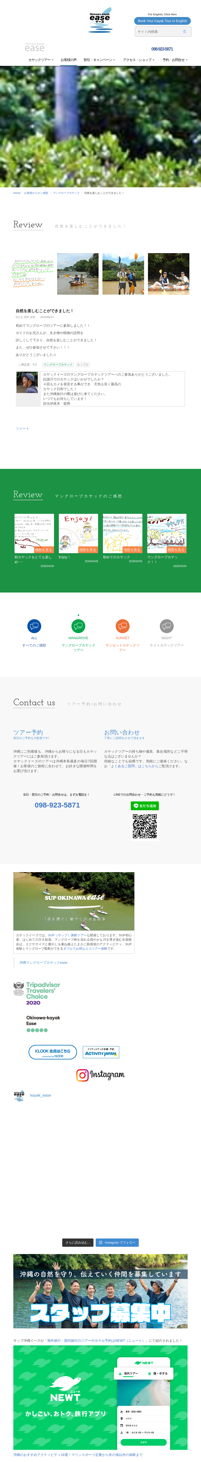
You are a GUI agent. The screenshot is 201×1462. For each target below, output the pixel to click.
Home (16, 192)
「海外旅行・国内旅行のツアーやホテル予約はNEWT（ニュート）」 (96, 1340)
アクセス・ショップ (138, 60)
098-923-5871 (162, 49)
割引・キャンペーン (99, 60)
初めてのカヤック (116, 557)
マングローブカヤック (66, 192)
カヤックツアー (41, 60)
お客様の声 (69, 60)
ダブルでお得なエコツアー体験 (85, 948)
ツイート (22, 428)
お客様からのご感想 (36, 192)
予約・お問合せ (175, 60)
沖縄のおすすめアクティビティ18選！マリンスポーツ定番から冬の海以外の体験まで (78, 1455)
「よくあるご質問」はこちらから (133, 766)
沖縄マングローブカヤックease (43, 962)
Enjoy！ (65, 557)
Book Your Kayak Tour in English (162, 21)
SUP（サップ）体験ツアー (67, 935)
